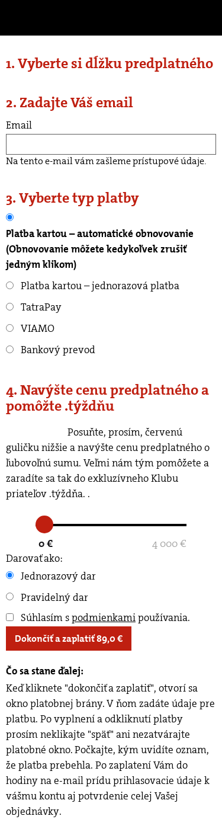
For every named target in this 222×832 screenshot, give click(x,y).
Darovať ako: (34, 558)
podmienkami (104, 617)
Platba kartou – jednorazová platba (92, 285)
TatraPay (34, 306)
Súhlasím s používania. (98, 617)
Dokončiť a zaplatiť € (69, 638)
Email (19, 125)
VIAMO (30, 328)
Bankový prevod (50, 349)
